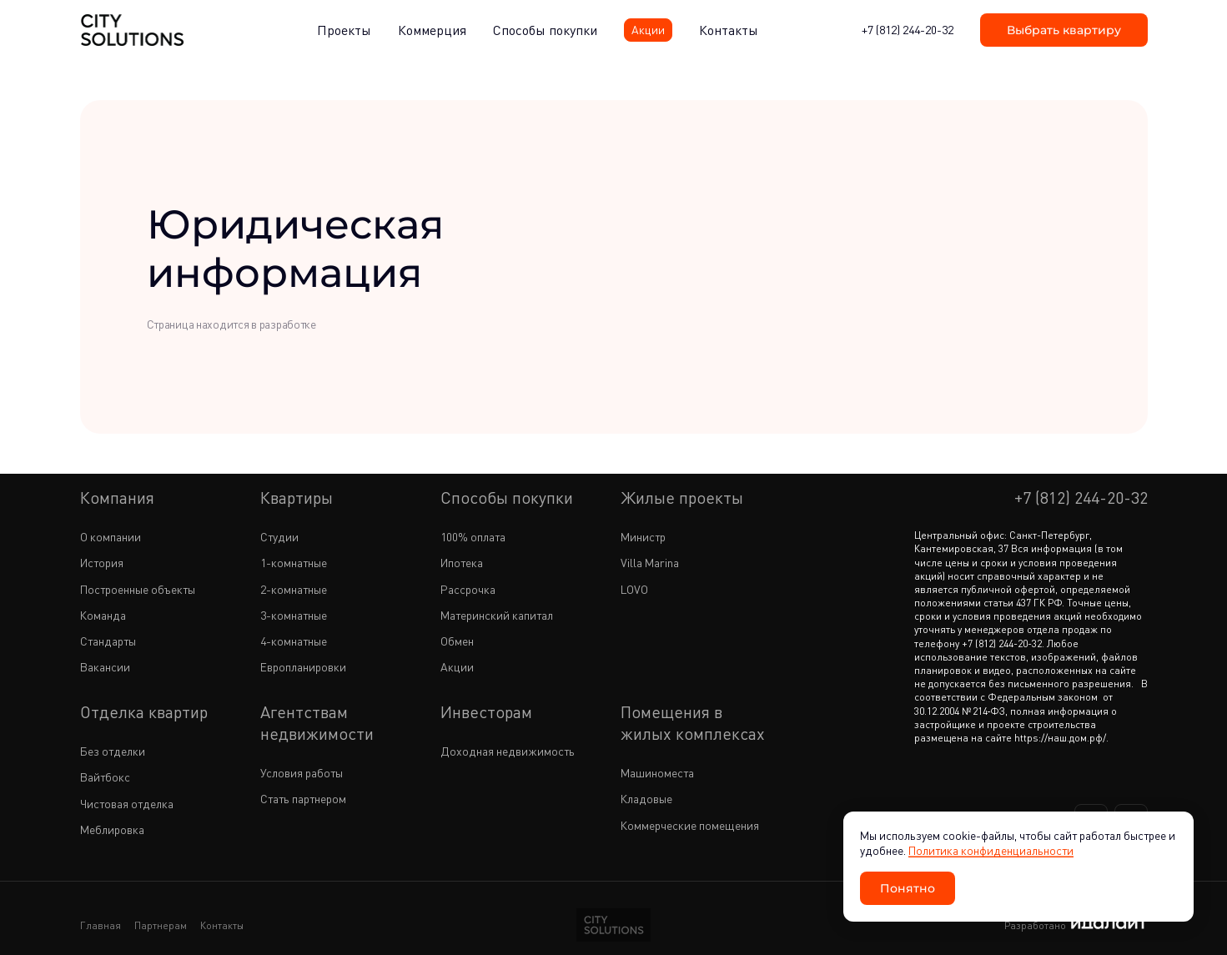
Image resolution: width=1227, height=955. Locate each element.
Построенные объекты (137, 589)
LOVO (634, 589)
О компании (110, 537)
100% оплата (472, 537)
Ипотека (461, 562)
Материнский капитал (496, 615)
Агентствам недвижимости (317, 722)
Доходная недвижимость (507, 751)
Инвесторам (486, 711)
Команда (103, 615)
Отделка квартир (144, 711)
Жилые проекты (682, 497)
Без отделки (112, 751)
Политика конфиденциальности (991, 850)
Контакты (222, 925)
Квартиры (296, 497)
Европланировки (303, 667)
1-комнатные (293, 562)
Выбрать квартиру (1064, 30)
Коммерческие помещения (690, 825)
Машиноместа (657, 773)
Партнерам (160, 925)
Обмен (457, 641)
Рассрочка (467, 589)
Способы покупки (506, 497)
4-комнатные (293, 641)
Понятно (907, 888)
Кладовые (646, 799)
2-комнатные (293, 589)
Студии (279, 537)
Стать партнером (303, 799)
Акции (457, 667)
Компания (117, 497)
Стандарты (108, 641)
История (101, 562)
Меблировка (112, 829)
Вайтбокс (105, 777)
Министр (643, 537)
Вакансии (105, 667)
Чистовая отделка (126, 804)
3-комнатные (293, 615)
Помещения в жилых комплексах (693, 722)
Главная (100, 925)
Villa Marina (650, 562)
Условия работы (301, 773)
